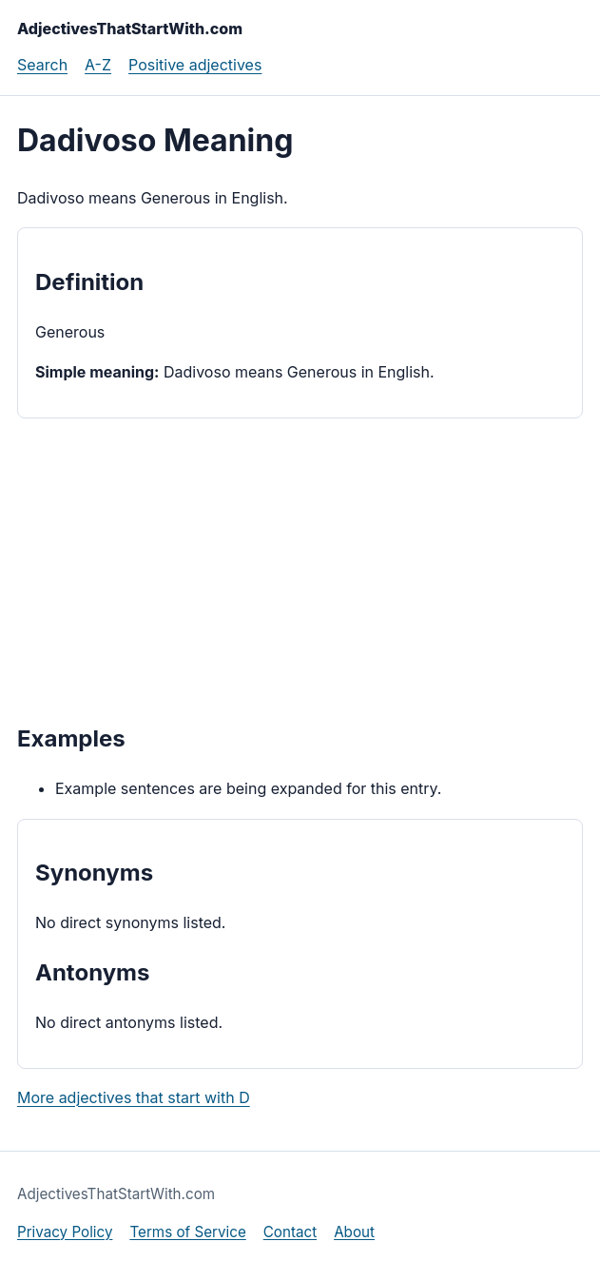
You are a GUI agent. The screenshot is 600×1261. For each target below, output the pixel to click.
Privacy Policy (64, 1232)
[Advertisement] (300, 569)
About (354, 1232)
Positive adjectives (194, 64)
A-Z (98, 64)
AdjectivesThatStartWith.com (129, 28)
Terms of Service (187, 1232)
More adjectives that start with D (133, 1097)
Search (42, 64)
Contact (290, 1232)
